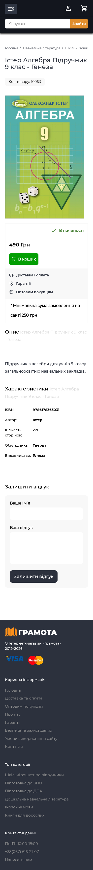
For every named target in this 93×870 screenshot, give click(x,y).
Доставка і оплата (32, 275)
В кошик (24, 259)
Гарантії (23, 283)
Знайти (79, 24)
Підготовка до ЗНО (23, 783)
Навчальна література (42, 48)
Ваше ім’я (46, 510)
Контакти (14, 746)
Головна (11, 48)
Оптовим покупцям (34, 292)
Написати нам (18, 859)
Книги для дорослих (24, 815)
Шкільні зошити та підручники (34, 775)
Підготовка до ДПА (23, 791)
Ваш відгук (46, 544)
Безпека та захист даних (28, 730)
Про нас (13, 714)
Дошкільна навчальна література (37, 799)
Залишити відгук (34, 576)
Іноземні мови (19, 807)
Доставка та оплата (23, 698)
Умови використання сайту (31, 738)
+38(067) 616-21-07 (22, 851)
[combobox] (37, 23)
